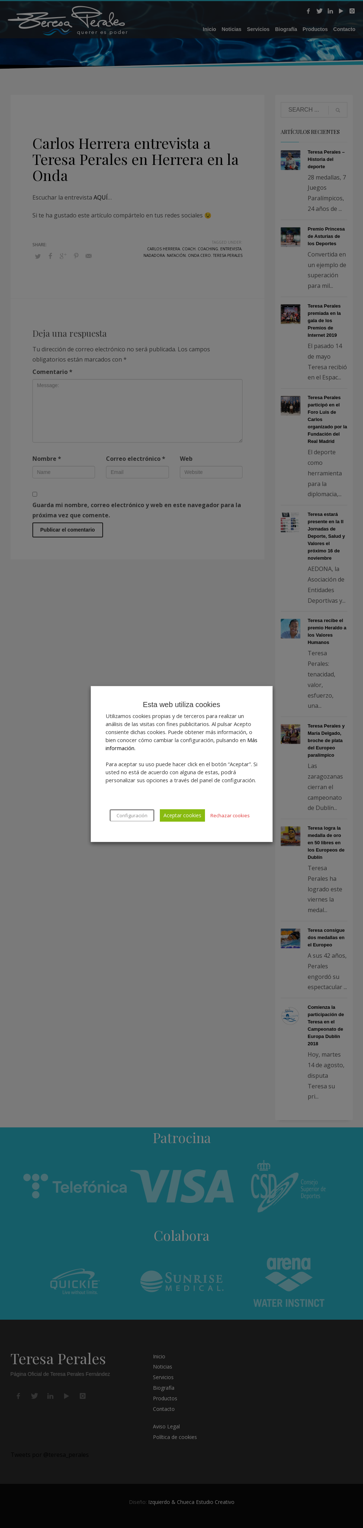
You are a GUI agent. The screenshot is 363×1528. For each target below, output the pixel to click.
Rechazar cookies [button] (230, 815)
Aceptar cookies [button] (182, 815)
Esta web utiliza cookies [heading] (181, 704)
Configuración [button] (132, 815)
